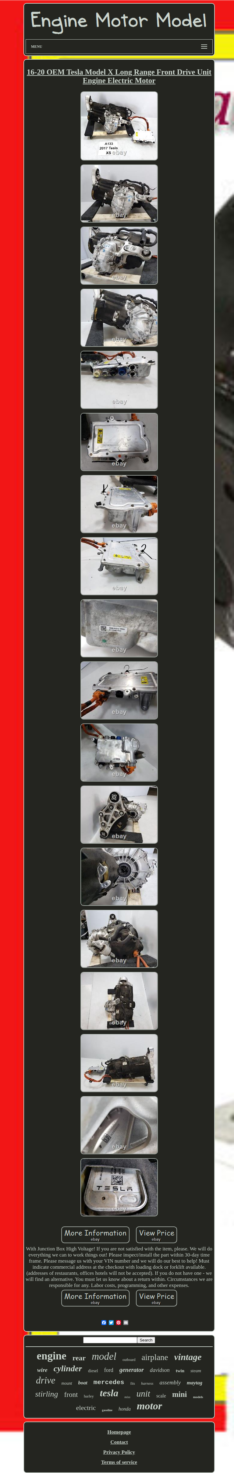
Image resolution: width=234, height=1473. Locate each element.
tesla (109, 1392)
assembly (170, 1382)
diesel (93, 1371)
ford (108, 1370)
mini (179, 1394)
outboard (129, 1360)
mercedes (109, 1382)
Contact (119, 1442)
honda (125, 1408)
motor (149, 1405)
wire (42, 1370)
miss (127, 1397)
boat (82, 1383)
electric (86, 1407)
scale (161, 1395)
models (198, 1397)
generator (131, 1369)
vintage (188, 1357)
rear (79, 1358)
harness (147, 1383)
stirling (46, 1394)
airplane (155, 1357)
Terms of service (119, 1462)
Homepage (119, 1432)
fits (132, 1383)
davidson (160, 1370)
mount (67, 1383)
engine (51, 1356)
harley (89, 1396)
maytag (194, 1383)
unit (143, 1393)
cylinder (68, 1368)
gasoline (107, 1410)
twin (180, 1370)
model (104, 1356)
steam (195, 1370)
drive (45, 1380)
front (71, 1394)
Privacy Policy (119, 1452)
